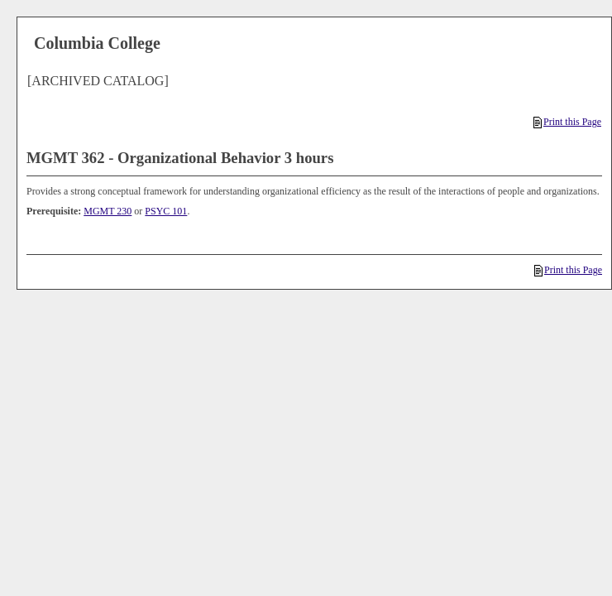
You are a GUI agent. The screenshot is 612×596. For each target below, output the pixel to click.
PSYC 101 (166, 211)
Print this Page (567, 121)
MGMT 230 (107, 211)
